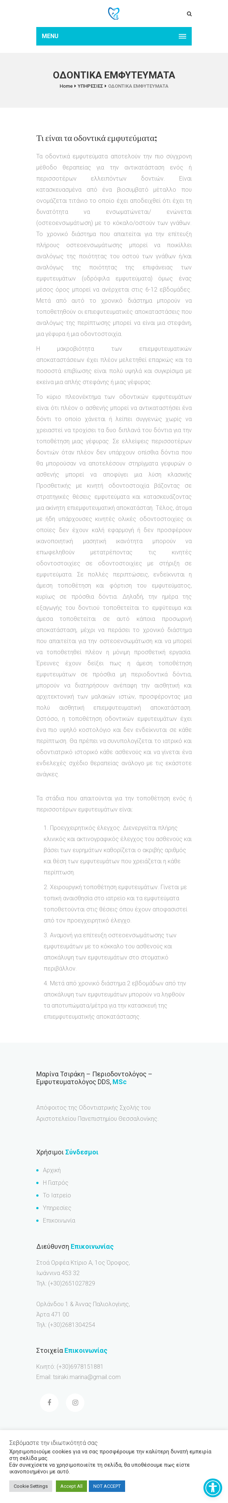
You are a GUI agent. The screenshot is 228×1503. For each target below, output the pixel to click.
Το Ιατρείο (57, 1195)
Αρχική (52, 1170)
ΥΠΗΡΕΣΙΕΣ (90, 86)
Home (66, 86)
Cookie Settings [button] (31, 1486)
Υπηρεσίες (57, 1207)
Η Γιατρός (55, 1182)
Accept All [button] (71, 1486)
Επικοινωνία (59, 1220)
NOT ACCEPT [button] (107, 1486)
